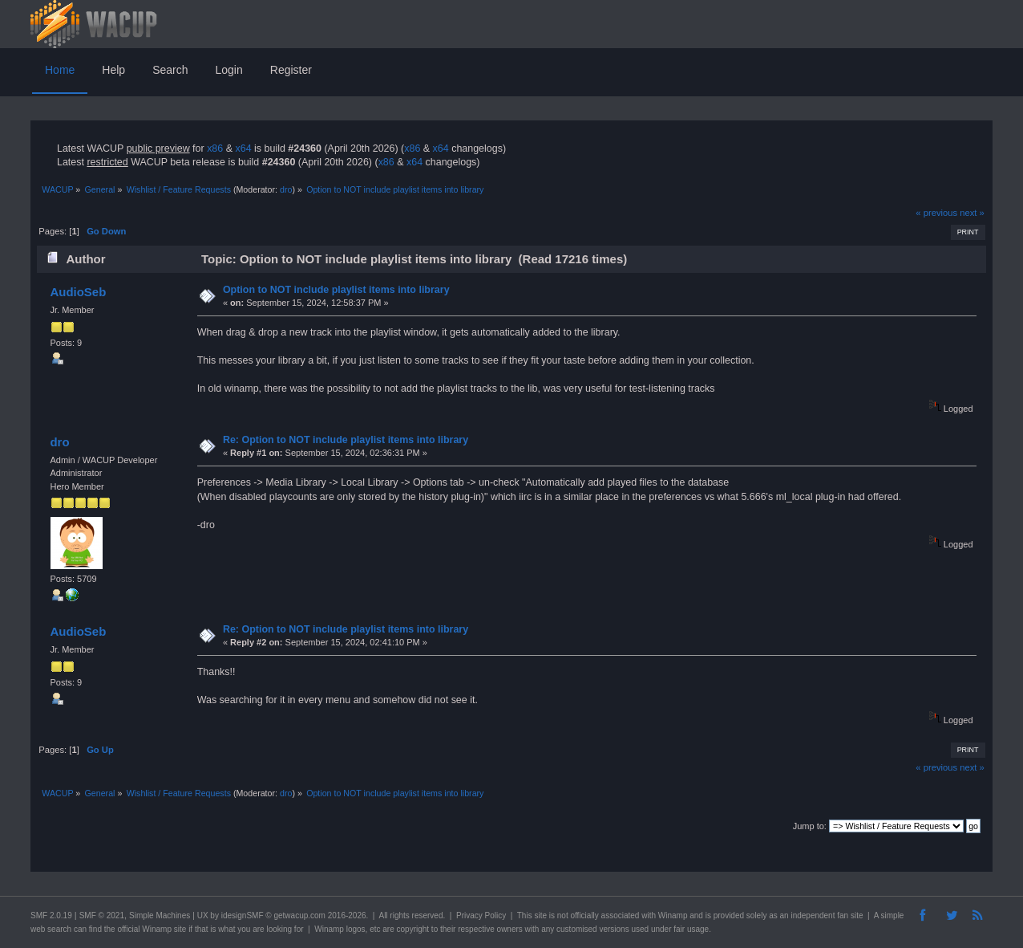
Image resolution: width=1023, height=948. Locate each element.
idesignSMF (242, 915)
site (540, 915)
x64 (243, 148)
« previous (936, 213)
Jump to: (810, 826)
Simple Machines (159, 915)
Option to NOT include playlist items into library (336, 289)
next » (972, 213)
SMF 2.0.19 (51, 915)
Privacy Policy (481, 915)
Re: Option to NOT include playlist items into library (345, 440)
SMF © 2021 (101, 915)
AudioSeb (78, 292)
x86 (215, 148)
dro (286, 189)
